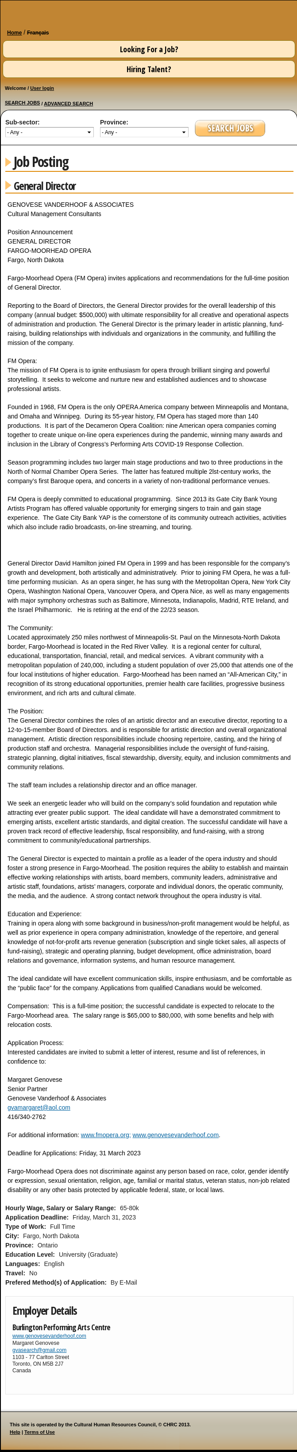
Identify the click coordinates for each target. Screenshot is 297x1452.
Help (15, 1432)
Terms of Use (39, 1432)
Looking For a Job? (149, 49)
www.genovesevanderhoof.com (175, 1134)
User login (42, 88)
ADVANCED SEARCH (68, 103)
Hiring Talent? (149, 69)
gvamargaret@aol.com (39, 1107)
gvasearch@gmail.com (39, 1350)
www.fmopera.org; (106, 1134)
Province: (114, 122)
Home (14, 33)
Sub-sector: (22, 122)
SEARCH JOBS (22, 102)
